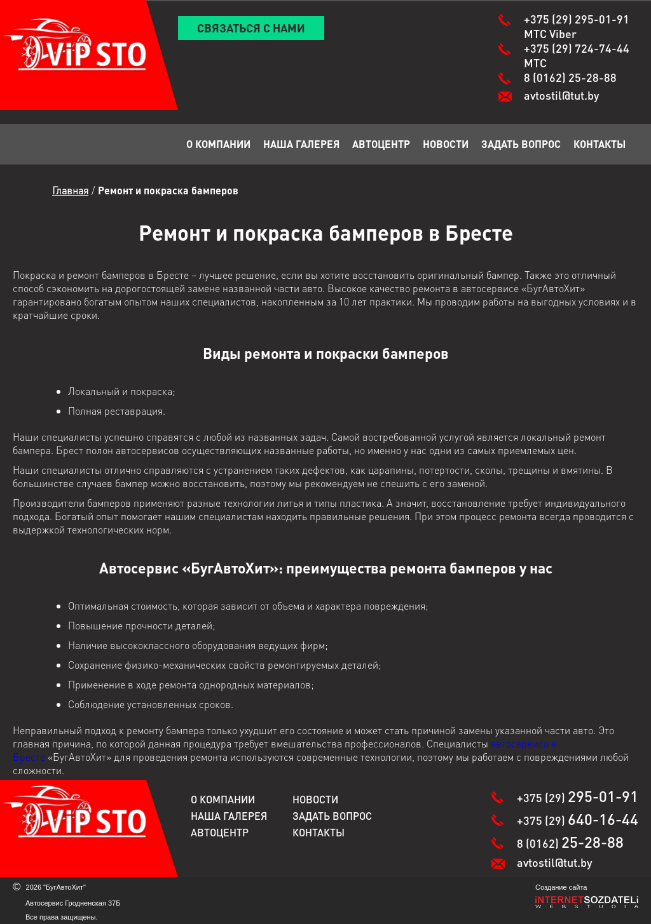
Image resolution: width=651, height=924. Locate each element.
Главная (70, 190)
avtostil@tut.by (561, 95)
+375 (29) (576, 26)
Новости (446, 144)
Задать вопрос (521, 144)
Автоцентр (381, 144)
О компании (218, 144)
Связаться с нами (251, 27)
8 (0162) (570, 77)
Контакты (599, 144)
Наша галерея (301, 144)
